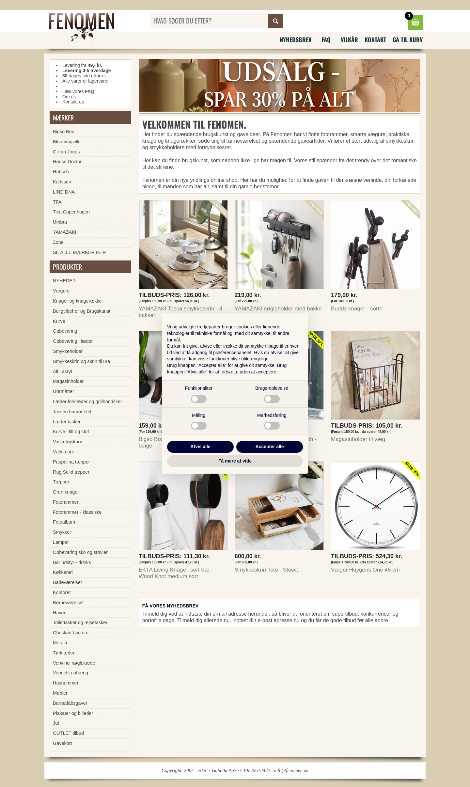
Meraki (60, 642)
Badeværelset (67, 582)
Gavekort (62, 743)
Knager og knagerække (77, 301)
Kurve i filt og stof (71, 431)
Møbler (60, 693)
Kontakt (375, 39)
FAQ (326, 39)
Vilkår (349, 39)
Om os (69, 96)
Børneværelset (68, 602)
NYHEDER (64, 280)
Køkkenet (63, 572)
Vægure (61, 290)
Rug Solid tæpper (71, 472)
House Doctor (67, 161)
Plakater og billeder (73, 713)
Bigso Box (63, 131)
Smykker (62, 532)
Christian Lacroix (70, 632)
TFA (57, 202)
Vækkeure (63, 451)
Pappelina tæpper (71, 461)
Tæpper (61, 481)
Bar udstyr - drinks (72, 562)
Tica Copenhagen (71, 211)
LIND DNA (64, 192)
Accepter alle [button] (269, 446)
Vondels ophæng (70, 672)
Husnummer (65, 682)
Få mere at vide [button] (235, 461)
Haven (60, 612)
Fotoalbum (64, 522)
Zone (58, 242)
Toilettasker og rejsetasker (80, 622)
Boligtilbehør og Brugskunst (81, 311)
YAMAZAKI (64, 232)
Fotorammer (65, 502)
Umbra (60, 222)
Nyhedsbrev (295, 39)
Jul (56, 723)
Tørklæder (63, 652)
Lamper (61, 542)
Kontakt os (73, 101)
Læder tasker (67, 421)
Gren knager (66, 492)
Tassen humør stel (72, 411)
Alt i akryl (62, 371)
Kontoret (61, 592)
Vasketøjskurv (67, 441)
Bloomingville (67, 141)
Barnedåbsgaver (70, 703)
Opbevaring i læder (73, 341)
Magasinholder (68, 381)
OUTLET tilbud (68, 733)
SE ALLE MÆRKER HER (79, 252)
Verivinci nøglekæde (74, 663)
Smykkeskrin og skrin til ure (81, 361)
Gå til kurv (408, 39)
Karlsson (62, 181)
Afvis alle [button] (200, 446)
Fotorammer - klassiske (77, 512)
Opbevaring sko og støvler (80, 552)
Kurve (59, 321)
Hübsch (61, 171)
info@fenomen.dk (291, 770)
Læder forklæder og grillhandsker (87, 401)
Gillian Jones (66, 151)
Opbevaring (65, 331)
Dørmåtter (63, 391)
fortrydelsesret (214, 147)
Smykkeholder (68, 351)
